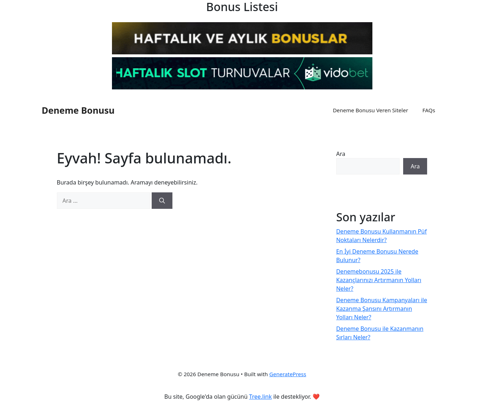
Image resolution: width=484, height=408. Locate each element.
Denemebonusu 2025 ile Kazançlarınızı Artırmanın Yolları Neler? (378, 280)
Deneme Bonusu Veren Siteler (370, 110)
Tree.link (260, 396)
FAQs (428, 110)
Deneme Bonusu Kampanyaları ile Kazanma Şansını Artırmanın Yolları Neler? (381, 308)
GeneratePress (287, 374)
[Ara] (162, 200)
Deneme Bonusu (78, 110)
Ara (341, 154)
